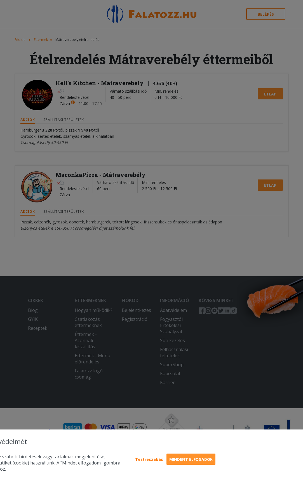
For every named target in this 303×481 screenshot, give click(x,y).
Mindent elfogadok (191, 459)
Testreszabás (149, 459)
